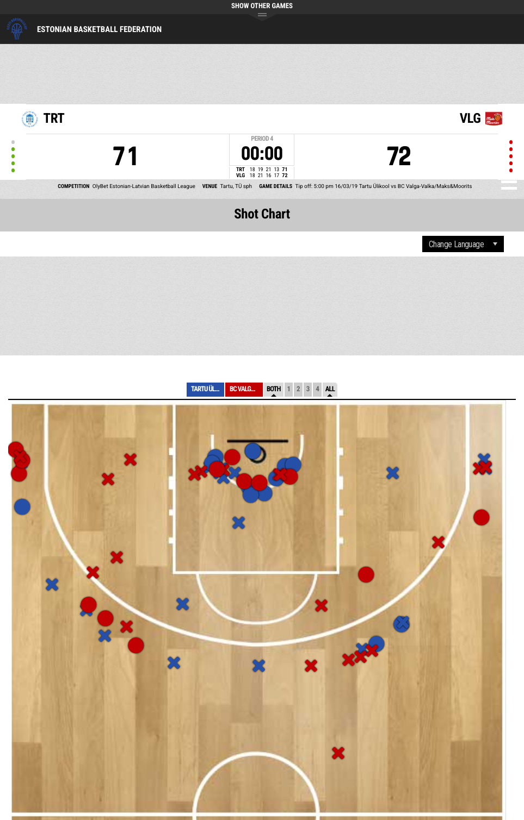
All (330, 389)
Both (274, 389)
